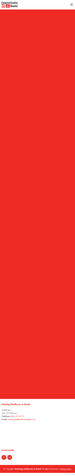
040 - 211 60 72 (17, 416)
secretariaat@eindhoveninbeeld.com (21, 419)
